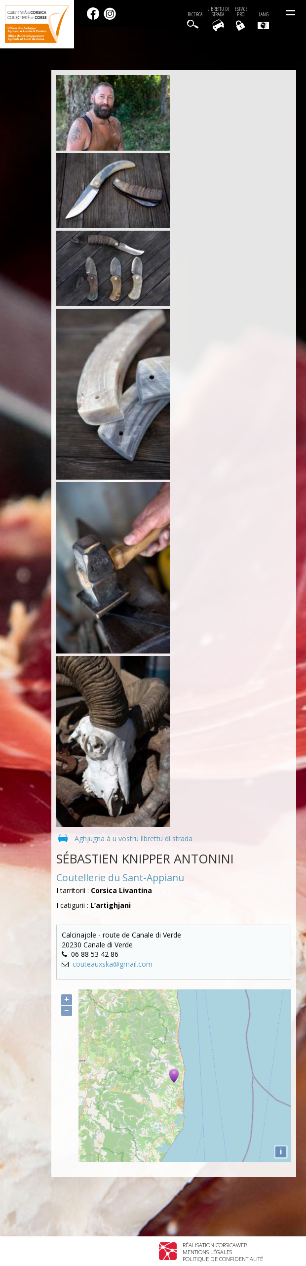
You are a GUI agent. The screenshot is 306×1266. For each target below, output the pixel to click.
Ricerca (195, 14)
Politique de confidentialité (223, 1259)
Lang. (263, 20)
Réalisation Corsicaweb (215, 1245)
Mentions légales (207, 1252)
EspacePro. (241, 12)
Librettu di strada (218, 12)
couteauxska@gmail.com (113, 964)
